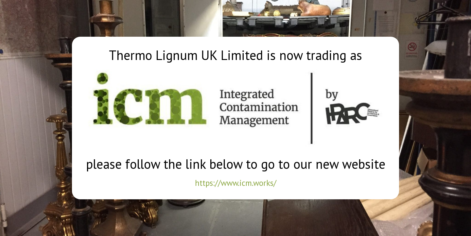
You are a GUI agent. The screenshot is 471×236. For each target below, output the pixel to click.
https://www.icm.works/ (235, 180)
